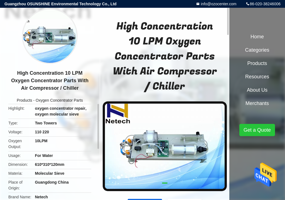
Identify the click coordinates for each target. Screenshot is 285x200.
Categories (257, 50)
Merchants (257, 103)
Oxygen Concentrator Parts (59, 100)
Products (24, 100)
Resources (257, 76)
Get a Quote (257, 130)
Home (257, 36)
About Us (257, 90)
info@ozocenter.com (218, 4)
